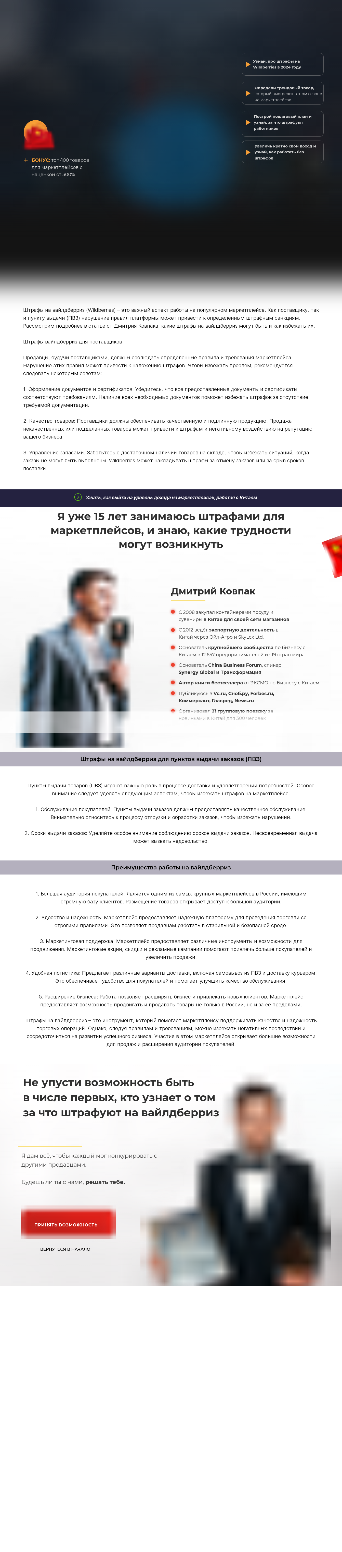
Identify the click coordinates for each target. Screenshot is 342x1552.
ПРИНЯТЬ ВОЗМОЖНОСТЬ (66, 1225)
